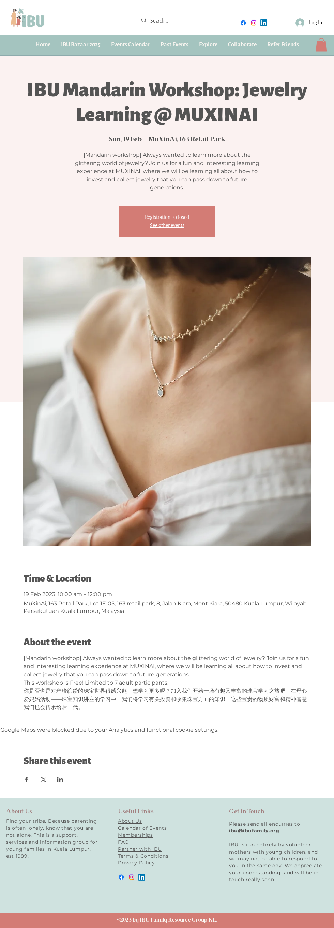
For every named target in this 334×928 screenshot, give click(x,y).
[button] (174, 45)
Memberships (135, 835)
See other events (167, 225)
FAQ (123, 842)
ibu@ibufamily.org (254, 831)
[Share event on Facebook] (27, 779)
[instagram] (253, 22)
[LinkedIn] (263, 22)
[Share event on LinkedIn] (60, 779)
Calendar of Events (142, 828)
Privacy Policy (136, 863)
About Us (130, 821)
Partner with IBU (140, 849)
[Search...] (186, 21)
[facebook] (243, 22)
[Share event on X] (43, 779)
